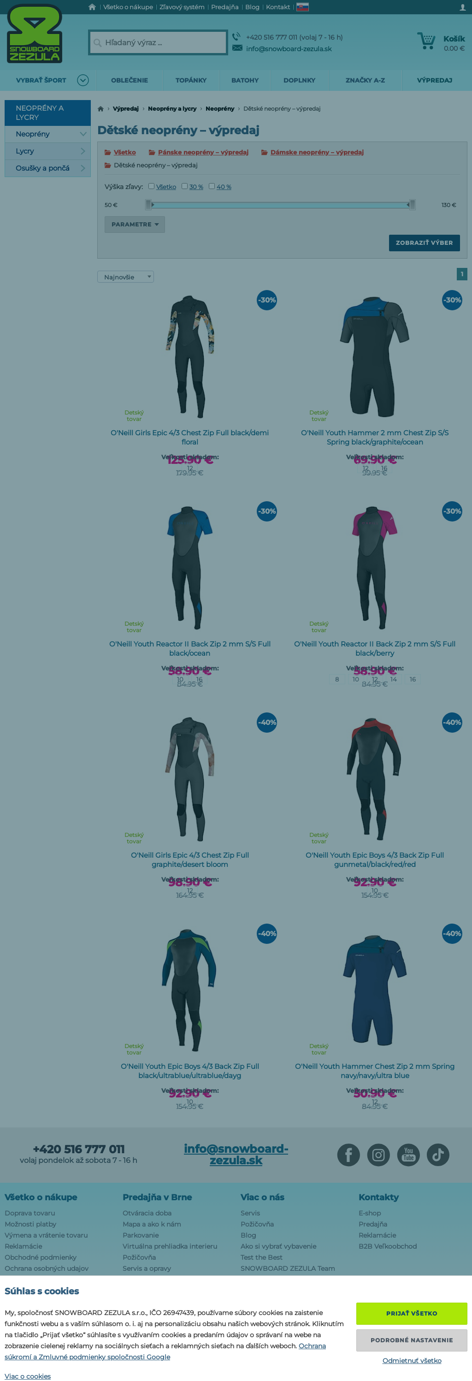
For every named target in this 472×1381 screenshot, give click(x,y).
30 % (192, 186)
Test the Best (262, 1257)
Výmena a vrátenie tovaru (46, 1235)
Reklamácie (23, 1246)
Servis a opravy (147, 1268)
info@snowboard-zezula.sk (281, 49)
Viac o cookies (28, 1376)
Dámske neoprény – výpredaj (317, 152)
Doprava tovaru (30, 1213)
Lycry (51, 151)
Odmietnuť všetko (412, 1361)
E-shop (370, 1213)
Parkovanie (141, 1235)
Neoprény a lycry (172, 108)
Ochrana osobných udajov (46, 1268)
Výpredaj (126, 108)
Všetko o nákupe (41, 1197)
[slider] (149, 204)
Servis (250, 1213)
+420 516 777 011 (78, 1149)
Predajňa (373, 1224)
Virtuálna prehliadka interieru (170, 1246)
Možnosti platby (30, 1224)
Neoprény (220, 108)
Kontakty (379, 1197)
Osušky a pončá (51, 168)
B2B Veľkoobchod (388, 1246)
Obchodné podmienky (41, 1257)
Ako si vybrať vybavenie (278, 1246)
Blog (248, 1235)
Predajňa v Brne (157, 1197)
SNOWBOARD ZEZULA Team (288, 1268)
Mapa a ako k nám (152, 1224)
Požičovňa (139, 1257)
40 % (220, 186)
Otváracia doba (147, 1213)
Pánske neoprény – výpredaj (203, 152)
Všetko (125, 152)
